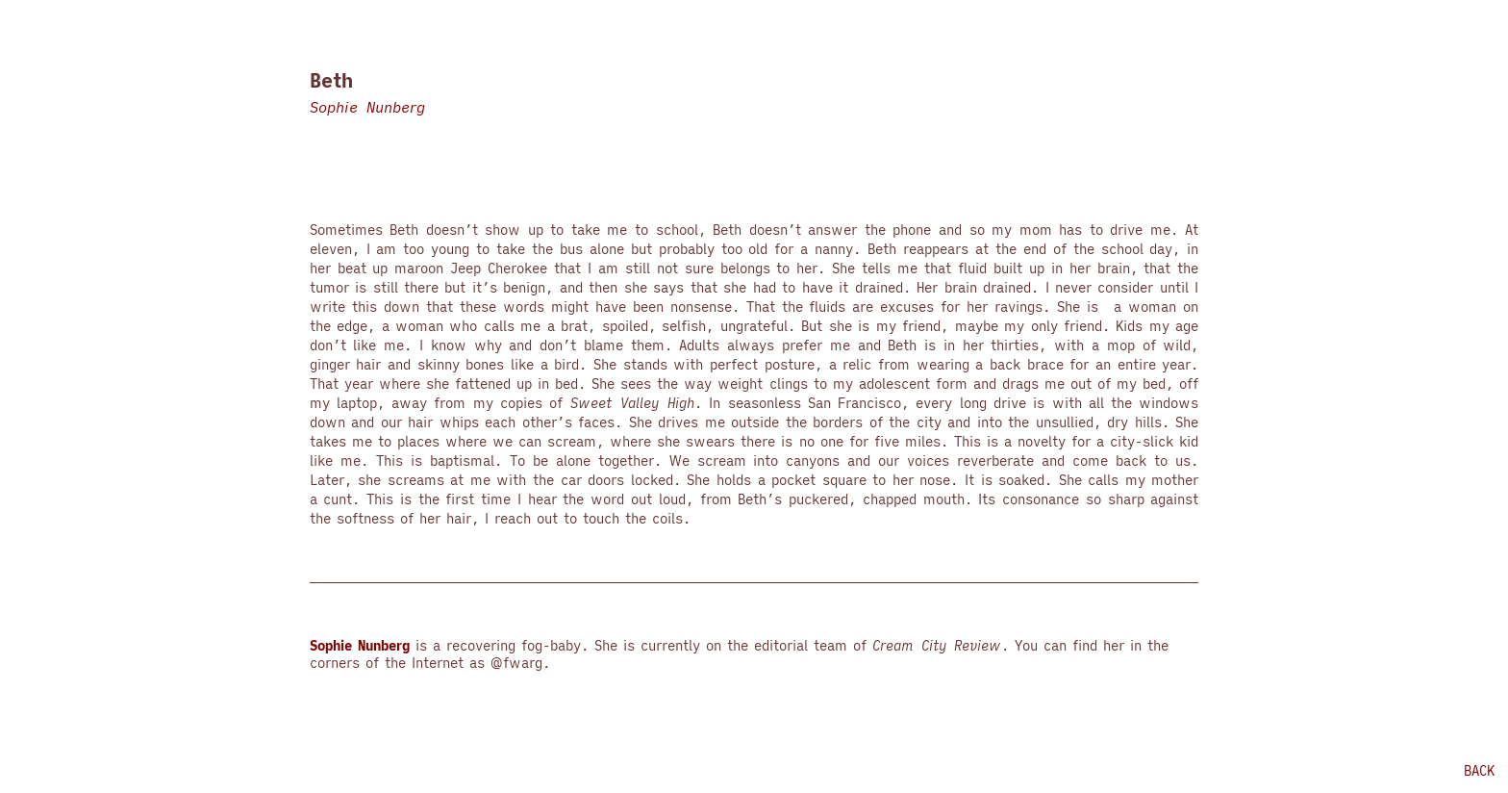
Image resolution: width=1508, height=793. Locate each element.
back (1479, 771)
